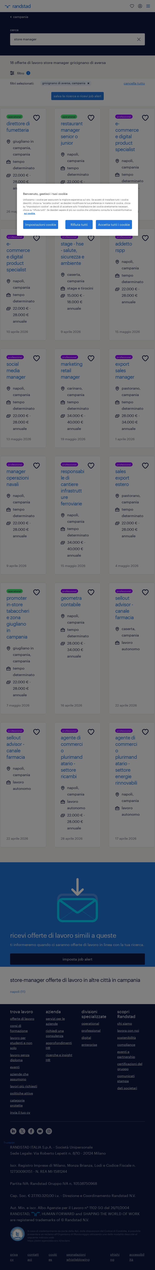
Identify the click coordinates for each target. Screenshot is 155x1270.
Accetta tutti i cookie (114, 224)
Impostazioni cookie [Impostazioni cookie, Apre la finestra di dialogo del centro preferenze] (40, 224)
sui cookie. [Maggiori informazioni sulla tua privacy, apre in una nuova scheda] (29, 213)
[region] (77, 210)
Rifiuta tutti (79, 224)
